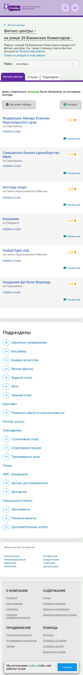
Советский (49, 563)
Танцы (7, 465)
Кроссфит (10, 404)
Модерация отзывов (54, 652)
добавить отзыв (12, 131)
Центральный (50, 566)
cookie (32, 665)
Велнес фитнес (23, 369)
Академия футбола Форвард (26, 282)
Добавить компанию (54, 603)
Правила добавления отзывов (60, 615)
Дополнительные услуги (29, 527)
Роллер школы (14, 421)
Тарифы (10, 646)
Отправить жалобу (53, 646)
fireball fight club (16, 250)
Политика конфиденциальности (18, 616)
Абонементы (21, 509)
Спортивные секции (26, 448)
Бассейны (19, 351)
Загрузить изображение (56, 609)
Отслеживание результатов (21, 640)
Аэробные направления (29, 342)
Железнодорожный (15, 559)
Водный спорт (22, 378)
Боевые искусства (25, 360)
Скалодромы (12, 430)
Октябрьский (50, 556)
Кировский (10, 563)
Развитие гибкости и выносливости (38, 413)
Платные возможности (19, 635)
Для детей (19, 492)
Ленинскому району (32, 51)
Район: (8, 63)
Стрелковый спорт (25, 439)
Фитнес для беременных (30, 483)
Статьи (47, 598)
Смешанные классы (18, 500)
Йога (15, 386)
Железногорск (12, 556)
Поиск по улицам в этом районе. (25, 55)
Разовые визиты (24, 518)
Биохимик (11, 219)
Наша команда (14, 603)
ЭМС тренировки (15, 474)
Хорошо (67, 667)
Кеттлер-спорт (15, 187)
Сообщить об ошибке (54, 640)
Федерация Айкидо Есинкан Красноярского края (26, 120)
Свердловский (51, 559)
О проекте (11, 598)
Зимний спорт (22, 395)
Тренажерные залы (26, 457)
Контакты (48, 635)
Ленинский (73, 138)
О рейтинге (12, 609)
